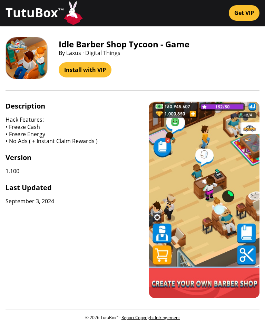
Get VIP (244, 13)
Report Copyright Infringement (150, 317)
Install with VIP (85, 70)
